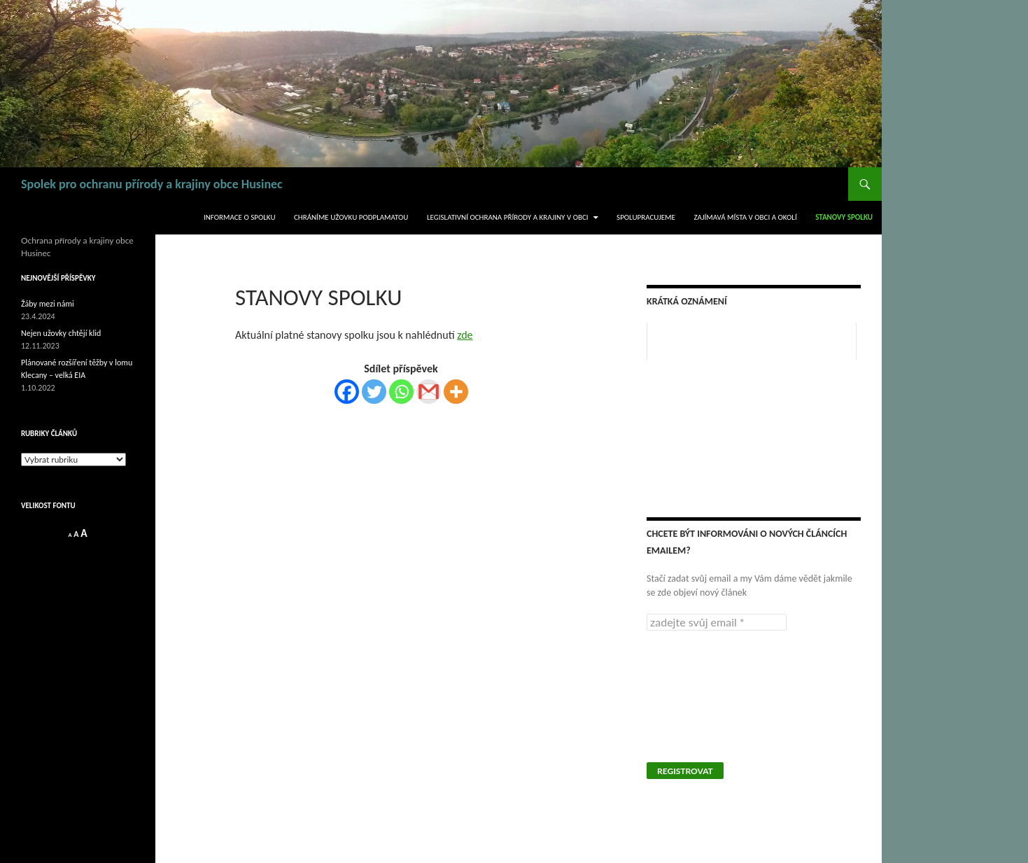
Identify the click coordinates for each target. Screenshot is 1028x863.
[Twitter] (374, 391)
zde (464, 335)
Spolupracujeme (646, 217)
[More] (456, 391)
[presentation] (704, 695)
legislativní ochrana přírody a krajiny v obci (508, 217)
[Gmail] (428, 391)
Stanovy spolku (844, 217)
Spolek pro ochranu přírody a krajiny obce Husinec (152, 184)
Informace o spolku (240, 217)
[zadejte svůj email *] (717, 622)
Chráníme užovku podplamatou (351, 217)
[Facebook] (347, 391)
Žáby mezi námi (47, 304)
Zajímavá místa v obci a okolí (744, 217)
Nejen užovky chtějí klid (61, 333)
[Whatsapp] (401, 391)
